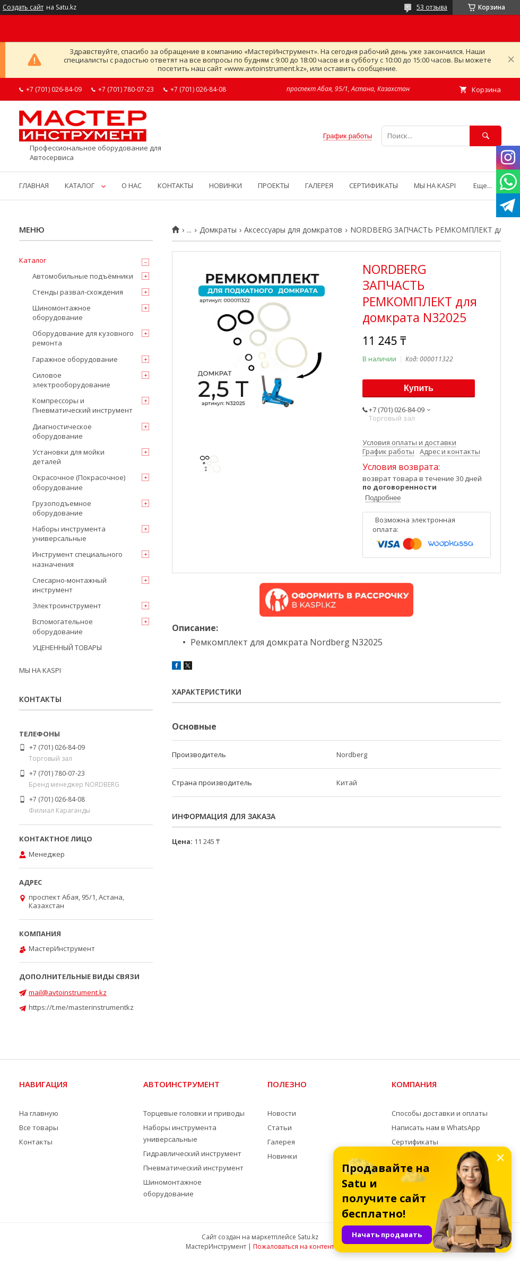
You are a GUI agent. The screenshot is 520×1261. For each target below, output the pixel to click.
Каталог (32, 260)
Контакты (36, 1142)
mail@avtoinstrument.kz (68, 992)
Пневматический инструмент (193, 1168)
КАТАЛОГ (79, 185)
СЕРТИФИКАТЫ (373, 185)
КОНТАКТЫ (175, 185)
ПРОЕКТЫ (273, 185)
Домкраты (218, 230)
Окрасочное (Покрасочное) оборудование (78, 482)
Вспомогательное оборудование (62, 626)
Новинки (282, 1156)
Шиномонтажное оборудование (61, 312)
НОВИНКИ (225, 185)
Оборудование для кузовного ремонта (83, 338)
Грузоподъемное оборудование (61, 508)
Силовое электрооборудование (71, 379)
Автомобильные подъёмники (82, 276)
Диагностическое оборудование (62, 431)
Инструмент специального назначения (77, 559)
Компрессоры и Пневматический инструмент (82, 405)
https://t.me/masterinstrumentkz (81, 1007)
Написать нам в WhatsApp (436, 1127)
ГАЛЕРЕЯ (319, 185)
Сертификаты (415, 1142)
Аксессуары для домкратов (293, 230)
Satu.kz (308, 1236)
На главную (38, 1113)
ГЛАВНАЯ (34, 185)
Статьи (279, 1127)
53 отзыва (432, 7)
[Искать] (485, 136)
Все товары (38, 1127)
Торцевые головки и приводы (194, 1113)
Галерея (281, 1142)
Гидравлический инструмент (192, 1153)
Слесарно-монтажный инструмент (69, 584)
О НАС (132, 185)
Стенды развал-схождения (77, 292)
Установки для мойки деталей (68, 456)
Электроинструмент (66, 605)
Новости (281, 1113)
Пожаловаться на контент (293, 1246)
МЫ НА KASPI (435, 185)
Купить (419, 388)
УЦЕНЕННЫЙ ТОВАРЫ (67, 647)
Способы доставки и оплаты (440, 1113)
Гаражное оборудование (75, 359)
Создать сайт (23, 7)
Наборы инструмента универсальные (69, 533)
